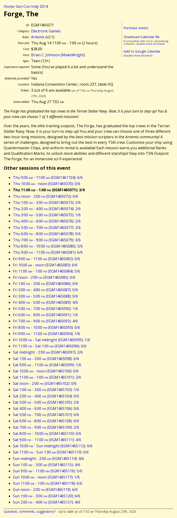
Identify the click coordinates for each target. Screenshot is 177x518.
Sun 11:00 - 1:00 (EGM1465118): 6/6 (47, 483)
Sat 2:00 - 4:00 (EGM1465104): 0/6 (46, 396)
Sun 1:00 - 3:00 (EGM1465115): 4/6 (46, 464)
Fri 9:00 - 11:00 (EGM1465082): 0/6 (46, 258)
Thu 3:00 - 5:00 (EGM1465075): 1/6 (47, 214)
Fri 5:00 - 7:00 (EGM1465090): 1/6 (45, 308)
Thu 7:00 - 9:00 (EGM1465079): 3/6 (47, 239)
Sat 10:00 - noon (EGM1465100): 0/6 (46, 371)
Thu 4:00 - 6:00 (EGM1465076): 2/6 (47, 221)
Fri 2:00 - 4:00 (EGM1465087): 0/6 (45, 289)
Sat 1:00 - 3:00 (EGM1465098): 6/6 (46, 358)
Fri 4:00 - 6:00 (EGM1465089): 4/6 (45, 302)
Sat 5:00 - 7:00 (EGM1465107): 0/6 (46, 414)
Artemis (37, 36)
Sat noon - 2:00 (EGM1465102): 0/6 (45, 383)
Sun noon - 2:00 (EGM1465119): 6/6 (45, 489)
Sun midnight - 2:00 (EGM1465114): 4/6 (48, 458)
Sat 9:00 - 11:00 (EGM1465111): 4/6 (47, 439)
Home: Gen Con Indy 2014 (26, 6)
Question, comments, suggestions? (30, 511)
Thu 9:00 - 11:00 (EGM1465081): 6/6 (48, 252)
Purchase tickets (136, 28)
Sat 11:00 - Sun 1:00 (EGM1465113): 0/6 (51, 452)
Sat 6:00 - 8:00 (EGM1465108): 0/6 (46, 420)
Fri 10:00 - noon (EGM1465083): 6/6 (45, 264)
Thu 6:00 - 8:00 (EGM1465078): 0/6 (47, 233)
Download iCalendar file (141, 37)
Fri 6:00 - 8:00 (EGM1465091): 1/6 (45, 314)
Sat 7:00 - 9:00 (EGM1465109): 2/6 (46, 427)
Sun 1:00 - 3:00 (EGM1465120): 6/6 (46, 495)
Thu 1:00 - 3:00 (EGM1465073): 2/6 (47, 202)
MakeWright (73, 54)
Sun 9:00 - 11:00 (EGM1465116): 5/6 (47, 470)
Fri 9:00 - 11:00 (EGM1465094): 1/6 (46, 333)
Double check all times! (150, 43)
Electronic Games (46, 31)
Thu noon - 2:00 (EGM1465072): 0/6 (45, 196)
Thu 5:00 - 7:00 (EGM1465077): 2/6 (47, 227)
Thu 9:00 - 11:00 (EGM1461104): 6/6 (48, 177)
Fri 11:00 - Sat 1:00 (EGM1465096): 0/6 (49, 346)
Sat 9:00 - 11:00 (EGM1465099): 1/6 (47, 364)
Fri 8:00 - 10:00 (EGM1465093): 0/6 (46, 327)
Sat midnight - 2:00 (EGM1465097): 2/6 (48, 352)
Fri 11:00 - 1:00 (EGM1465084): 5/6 (46, 271)
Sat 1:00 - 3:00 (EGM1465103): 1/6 (46, 389)
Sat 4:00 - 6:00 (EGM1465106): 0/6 (46, 408)
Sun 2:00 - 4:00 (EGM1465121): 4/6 (46, 502)
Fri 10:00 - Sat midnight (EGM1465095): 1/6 (51, 339)
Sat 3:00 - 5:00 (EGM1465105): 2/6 (46, 402)
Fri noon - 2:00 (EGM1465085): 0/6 (44, 277)
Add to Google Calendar (142, 51)
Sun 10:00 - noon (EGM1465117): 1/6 (46, 477)
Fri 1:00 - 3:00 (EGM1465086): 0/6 (45, 283)
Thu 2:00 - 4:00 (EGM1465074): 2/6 (47, 208)
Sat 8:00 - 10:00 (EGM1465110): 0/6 (47, 433)
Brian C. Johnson (45, 54)
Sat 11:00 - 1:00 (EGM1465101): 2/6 (47, 377)
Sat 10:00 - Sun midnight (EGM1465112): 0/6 (52, 445)
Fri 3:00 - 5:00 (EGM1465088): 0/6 (45, 296)
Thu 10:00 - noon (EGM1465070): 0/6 (46, 183)
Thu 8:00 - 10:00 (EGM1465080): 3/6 (48, 246)
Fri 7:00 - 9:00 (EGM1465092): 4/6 (45, 321)
